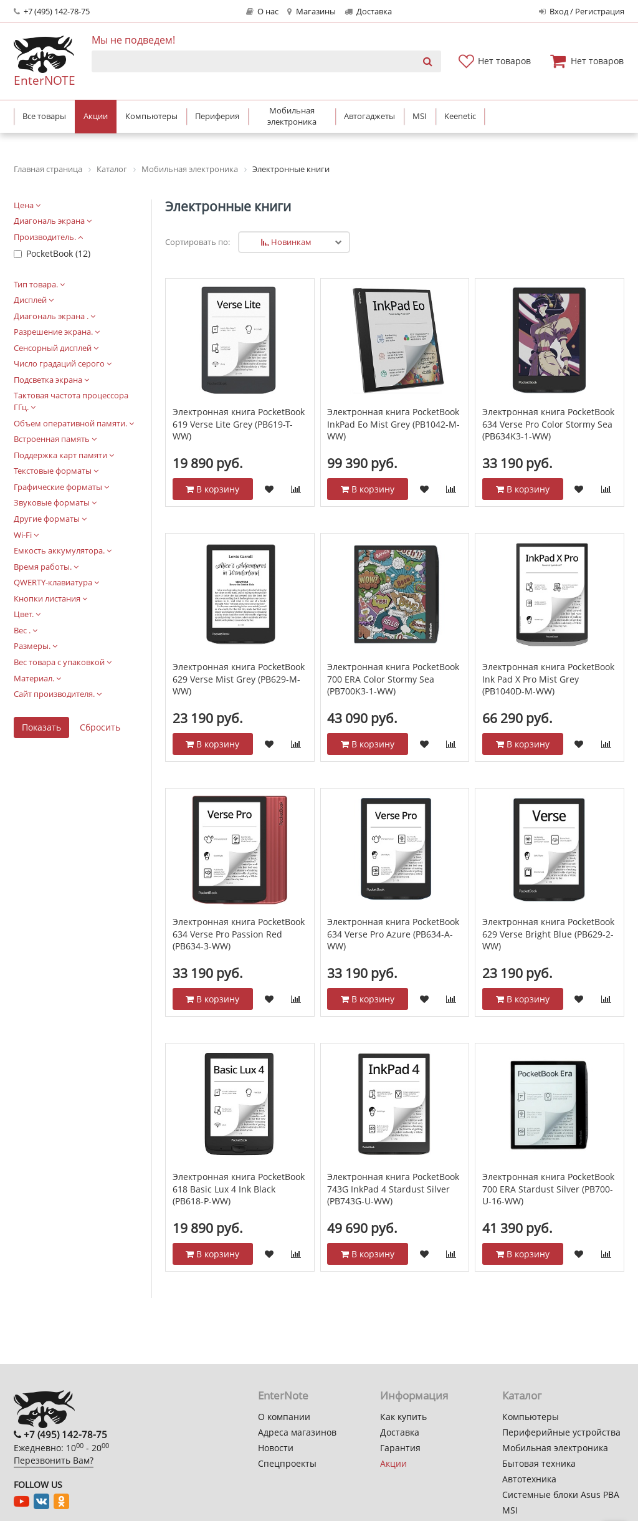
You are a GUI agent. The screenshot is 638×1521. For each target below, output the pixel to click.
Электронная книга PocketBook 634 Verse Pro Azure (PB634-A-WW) (393, 934)
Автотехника (529, 1479)
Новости (275, 1448)
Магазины (311, 11)
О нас (262, 11)
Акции (393, 1463)
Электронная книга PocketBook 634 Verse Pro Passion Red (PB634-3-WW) (239, 934)
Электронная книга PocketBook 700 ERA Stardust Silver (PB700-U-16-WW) (548, 1189)
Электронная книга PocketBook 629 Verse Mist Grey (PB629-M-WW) (239, 679)
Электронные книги (228, 206)
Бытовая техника (539, 1463)
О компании (284, 1417)
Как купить (403, 1417)
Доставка (368, 11)
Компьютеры (530, 1417)
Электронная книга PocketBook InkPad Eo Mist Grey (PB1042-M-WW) (393, 424)
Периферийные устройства (561, 1432)
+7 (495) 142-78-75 (52, 11)
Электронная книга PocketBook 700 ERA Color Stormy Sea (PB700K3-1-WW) (393, 679)
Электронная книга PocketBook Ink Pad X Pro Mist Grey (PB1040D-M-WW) (548, 679)
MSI (510, 1510)
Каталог (521, 1395)
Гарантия (400, 1448)
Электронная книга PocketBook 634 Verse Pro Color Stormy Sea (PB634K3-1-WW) (548, 424)
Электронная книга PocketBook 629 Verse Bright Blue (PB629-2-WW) (548, 934)
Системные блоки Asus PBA (560, 1494)
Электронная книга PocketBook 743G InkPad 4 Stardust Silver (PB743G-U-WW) (393, 1189)
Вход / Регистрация (581, 11)
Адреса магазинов (297, 1432)
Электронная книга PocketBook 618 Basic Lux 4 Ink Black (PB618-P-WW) (239, 1189)
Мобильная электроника (555, 1448)
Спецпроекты (287, 1463)
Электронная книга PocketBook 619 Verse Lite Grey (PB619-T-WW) (239, 424)
